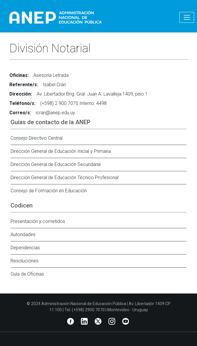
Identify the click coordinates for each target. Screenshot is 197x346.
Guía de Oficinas (27, 274)
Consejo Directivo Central (36, 138)
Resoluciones (24, 261)
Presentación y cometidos (38, 221)
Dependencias (25, 247)
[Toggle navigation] (186, 17)
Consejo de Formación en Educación (49, 190)
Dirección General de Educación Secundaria (56, 164)
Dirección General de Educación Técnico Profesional (64, 177)
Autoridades (23, 234)
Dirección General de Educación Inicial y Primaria (61, 151)
